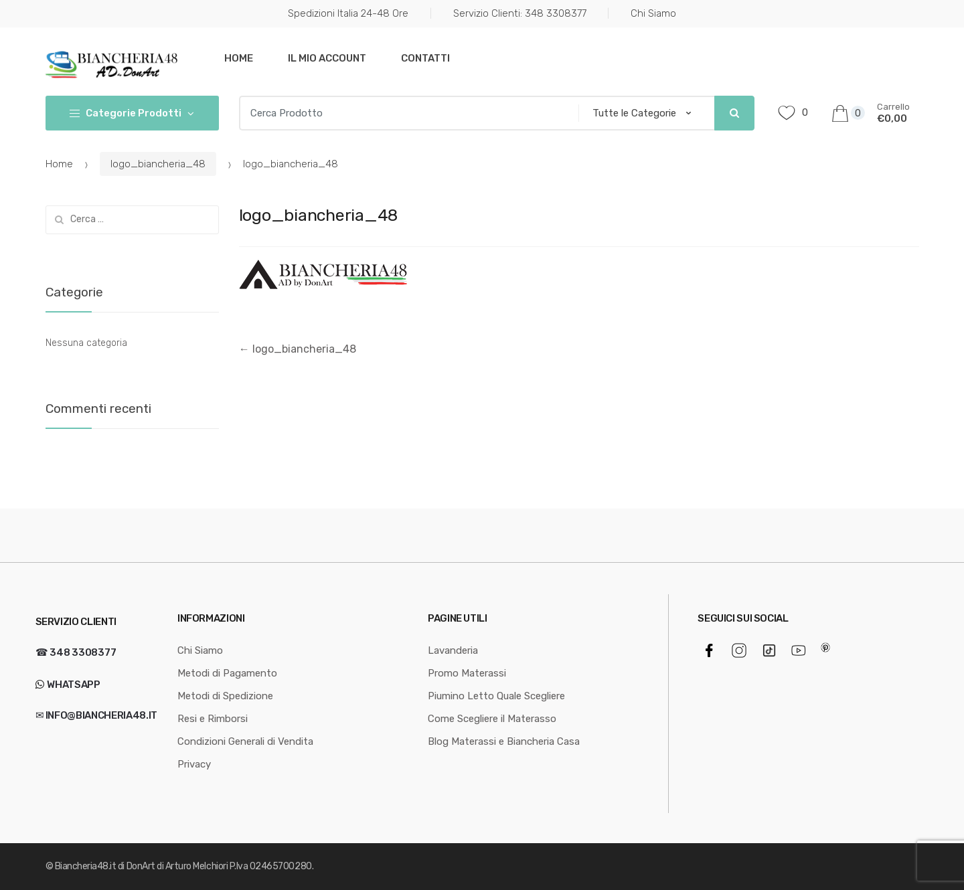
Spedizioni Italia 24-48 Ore (348, 13)
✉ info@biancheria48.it (96, 715)
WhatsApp (73, 685)
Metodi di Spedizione (225, 696)
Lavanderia (453, 650)
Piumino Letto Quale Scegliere (496, 696)
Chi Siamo (653, 13)
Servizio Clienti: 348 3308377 (519, 13)
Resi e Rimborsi (212, 719)
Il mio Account (327, 58)
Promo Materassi (467, 673)
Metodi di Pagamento (227, 673)
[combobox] (404, 113)
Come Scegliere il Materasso (492, 719)
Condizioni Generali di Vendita (245, 741)
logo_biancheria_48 (158, 164)
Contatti (425, 58)
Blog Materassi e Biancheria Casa (504, 741)
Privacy (194, 764)
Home (238, 58)
